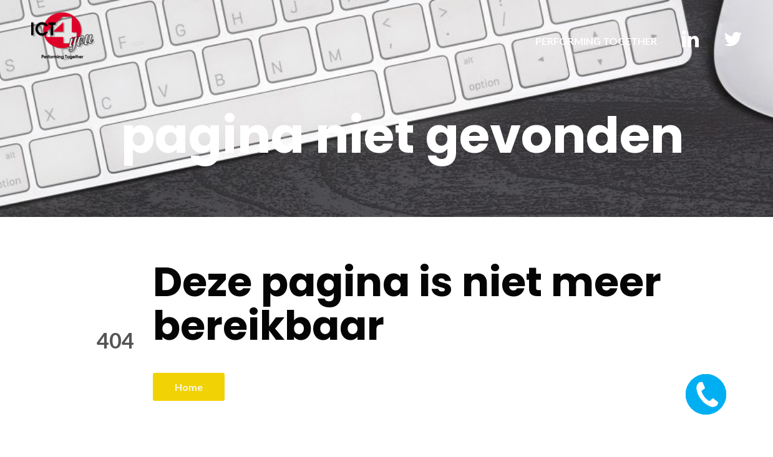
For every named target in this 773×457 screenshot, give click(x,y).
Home (189, 387)
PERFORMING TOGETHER (596, 41)
